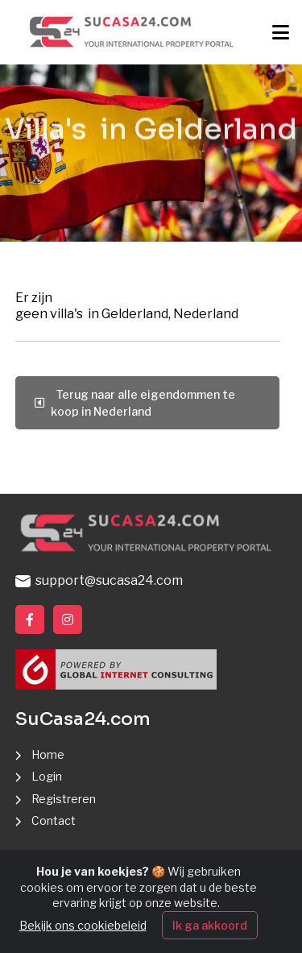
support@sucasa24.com (99, 580)
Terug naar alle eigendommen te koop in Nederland (135, 402)
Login (46, 776)
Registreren (63, 799)
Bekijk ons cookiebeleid (83, 926)
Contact (53, 820)
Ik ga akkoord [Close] (209, 926)
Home (47, 754)
